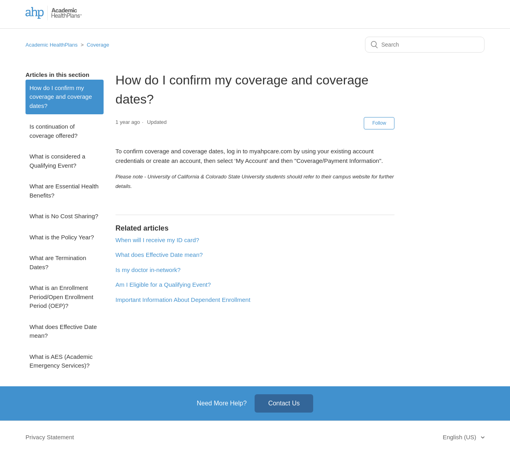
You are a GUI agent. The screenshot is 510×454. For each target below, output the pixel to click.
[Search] (424, 45)
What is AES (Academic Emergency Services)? (60, 361)
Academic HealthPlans (52, 45)
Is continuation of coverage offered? (53, 131)
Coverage (98, 45)
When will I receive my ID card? (157, 240)
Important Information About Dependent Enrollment (183, 299)
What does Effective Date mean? (63, 331)
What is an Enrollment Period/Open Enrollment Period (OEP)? (61, 296)
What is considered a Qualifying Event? (57, 161)
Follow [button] (379, 123)
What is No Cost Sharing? (63, 216)
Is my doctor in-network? (148, 269)
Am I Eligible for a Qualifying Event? (163, 284)
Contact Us (284, 403)
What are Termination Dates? (57, 262)
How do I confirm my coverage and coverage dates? (60, 96)
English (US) (460, 437)
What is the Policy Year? (61, 237)
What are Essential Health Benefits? (63, 191)
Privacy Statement (50, 437)
